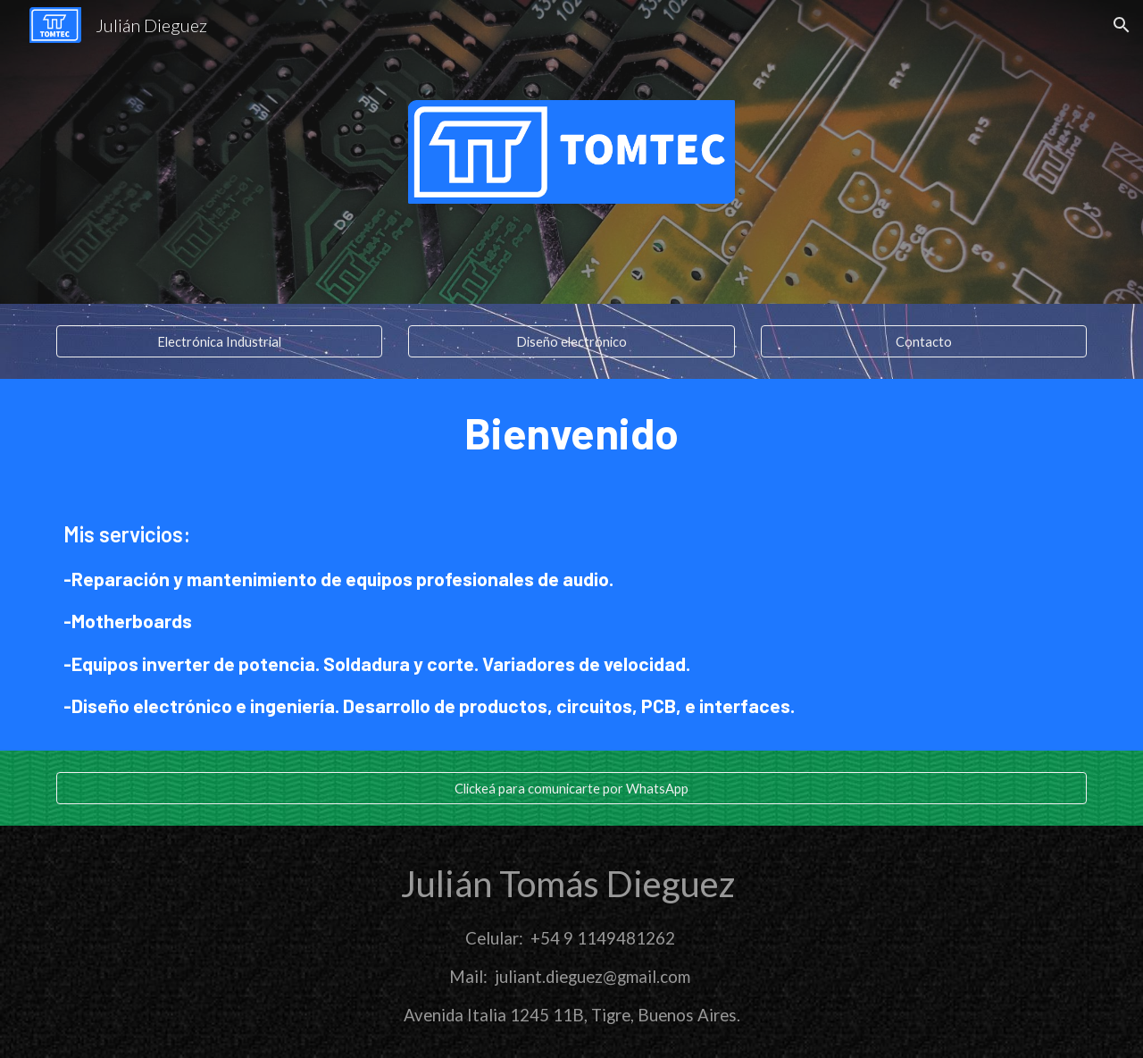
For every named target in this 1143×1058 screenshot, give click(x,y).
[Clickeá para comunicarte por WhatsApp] (571, 788)
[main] (571, 433)
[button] (1121, 25)
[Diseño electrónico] (571, 341)
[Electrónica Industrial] (219, 341)
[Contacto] (924, 341)
